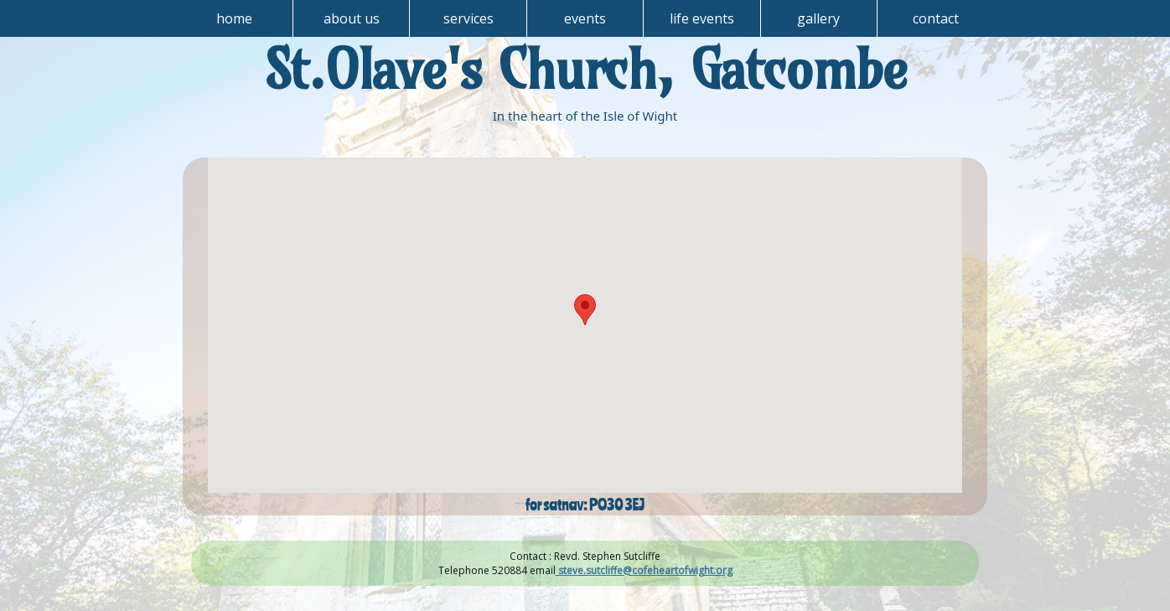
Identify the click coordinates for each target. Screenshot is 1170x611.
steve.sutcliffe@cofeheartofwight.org (644, 570)
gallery (818, 18)
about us (352, 18)
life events (702, 18)
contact (936, 18)
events (585, 18)
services (468, 18)
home (234, 18)
